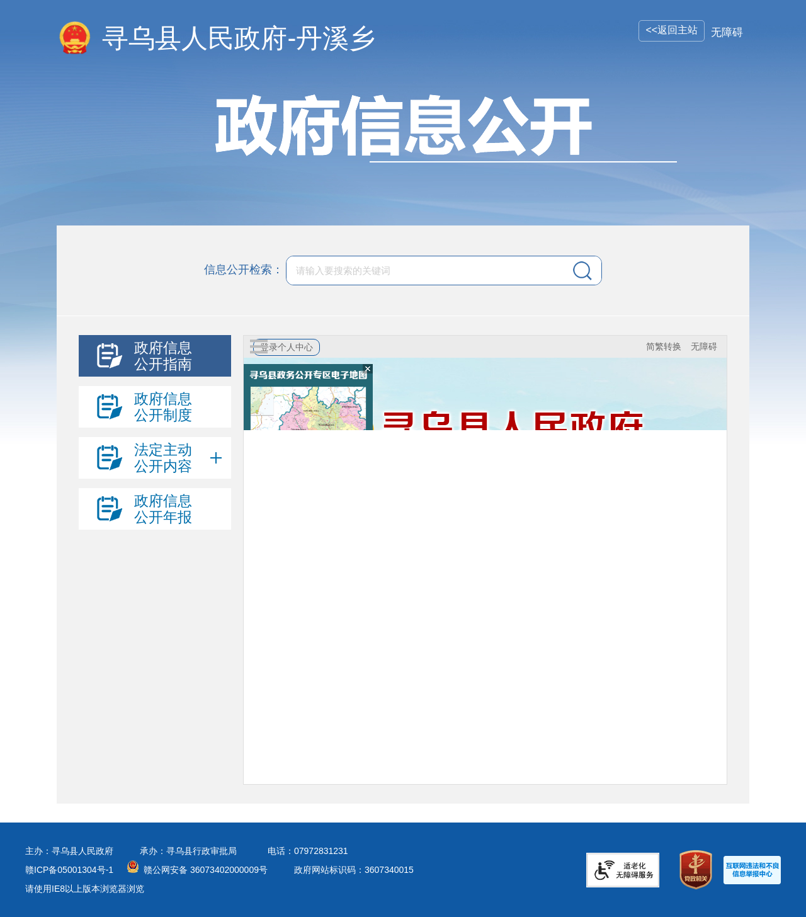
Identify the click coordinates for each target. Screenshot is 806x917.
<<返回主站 (671, 30)
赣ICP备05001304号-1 (69, 870)
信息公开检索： (243, 269)
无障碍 (727, 32)
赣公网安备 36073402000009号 (206, 870)
